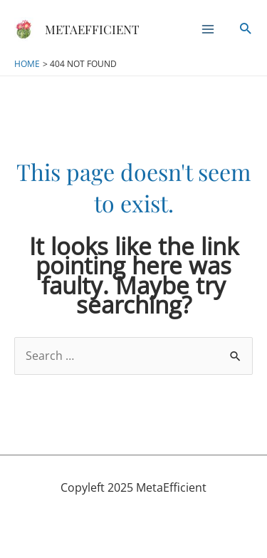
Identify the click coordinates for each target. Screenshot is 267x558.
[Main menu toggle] (208, 29)
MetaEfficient (92, 29)
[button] (245, 29)
